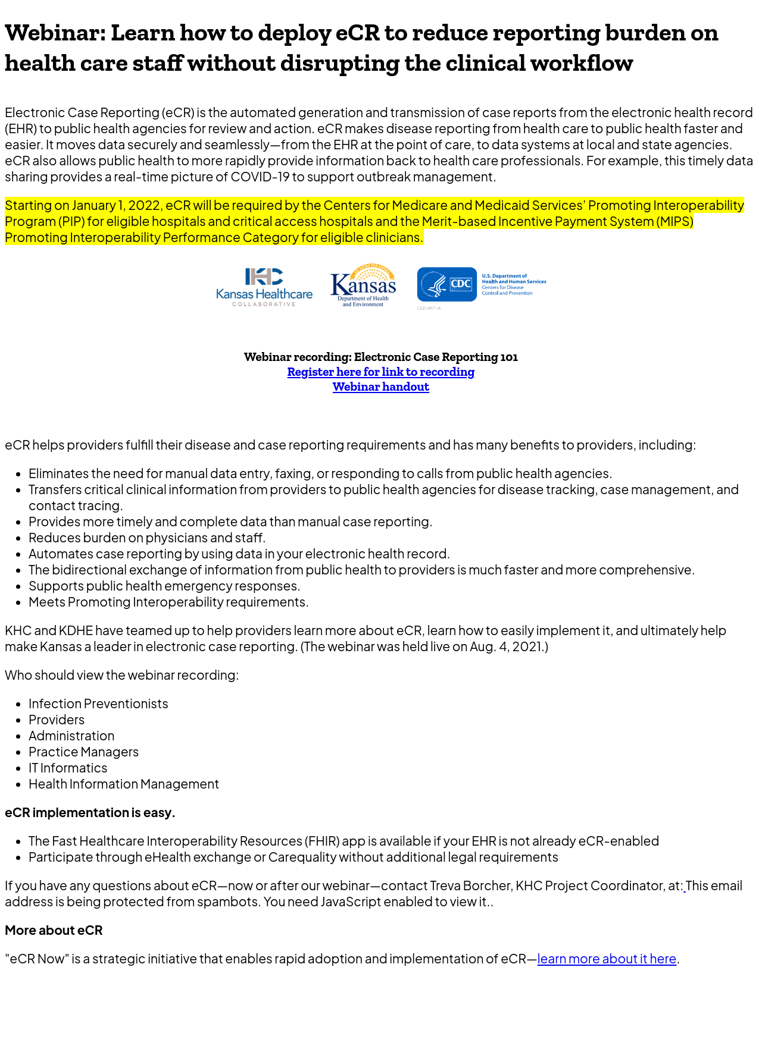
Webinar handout (381, 386)
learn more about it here (607, 958)
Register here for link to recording (381, 371)
